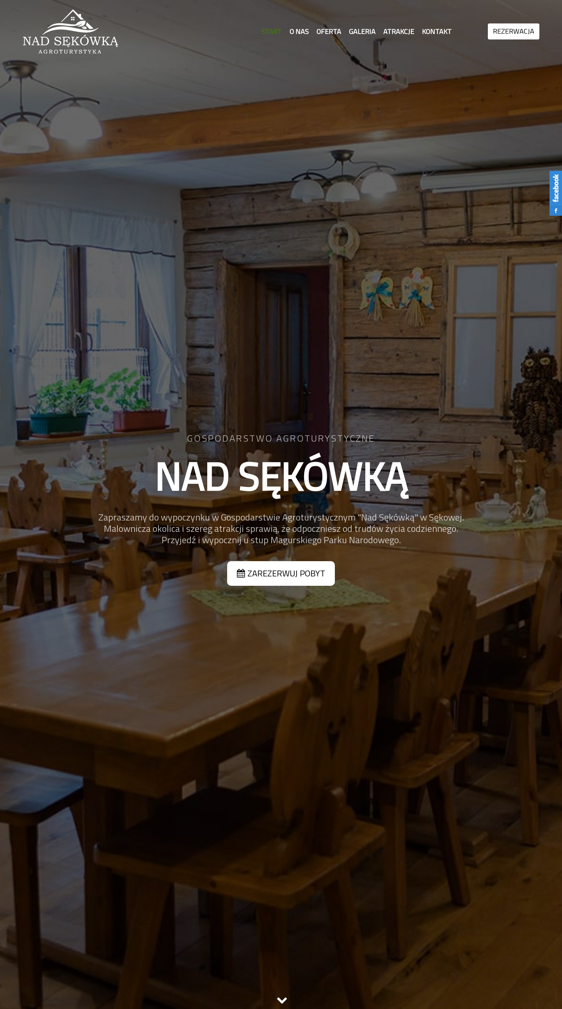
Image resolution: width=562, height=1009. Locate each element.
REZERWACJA (513, 31)
